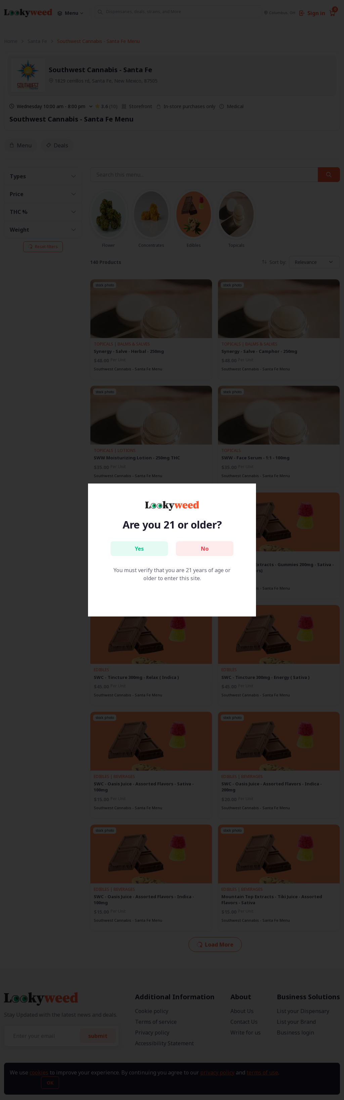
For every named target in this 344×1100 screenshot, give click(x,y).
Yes (139, 548)
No (205, 548)
